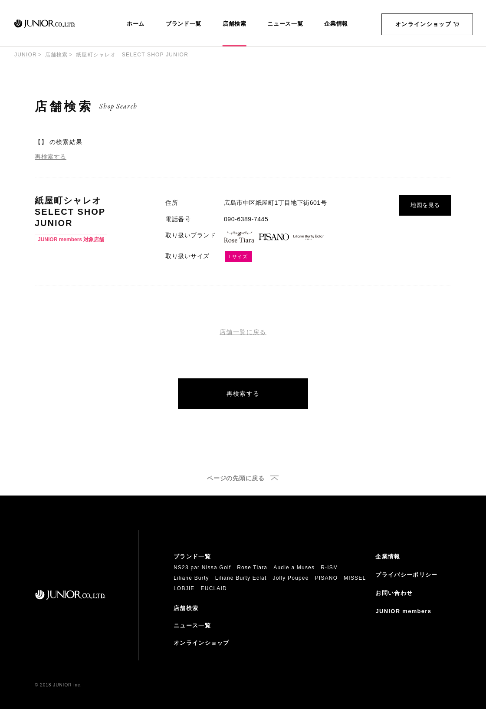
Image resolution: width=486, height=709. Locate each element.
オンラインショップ (427, 24)
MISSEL (355, 578)
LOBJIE (184, 588)
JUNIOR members (403, 611)
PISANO (326, 578)
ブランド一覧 (183, 24)
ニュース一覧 (285, 24)
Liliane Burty (191, 578)
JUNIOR (25, 55)
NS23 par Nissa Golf (202, 568)
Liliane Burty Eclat (241, 578)
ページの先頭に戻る (235, 478)
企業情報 (336, 24)
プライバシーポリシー (406, 574)
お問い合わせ (394, 593)
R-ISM (329, 568)
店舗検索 (234, 24)
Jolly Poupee (291, 578)
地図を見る (425, 205)
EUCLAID (214, 588)
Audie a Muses (294, 568)
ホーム (135, 24)
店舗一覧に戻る (243, 332)
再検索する (50, 157)
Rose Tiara (252, 568)
